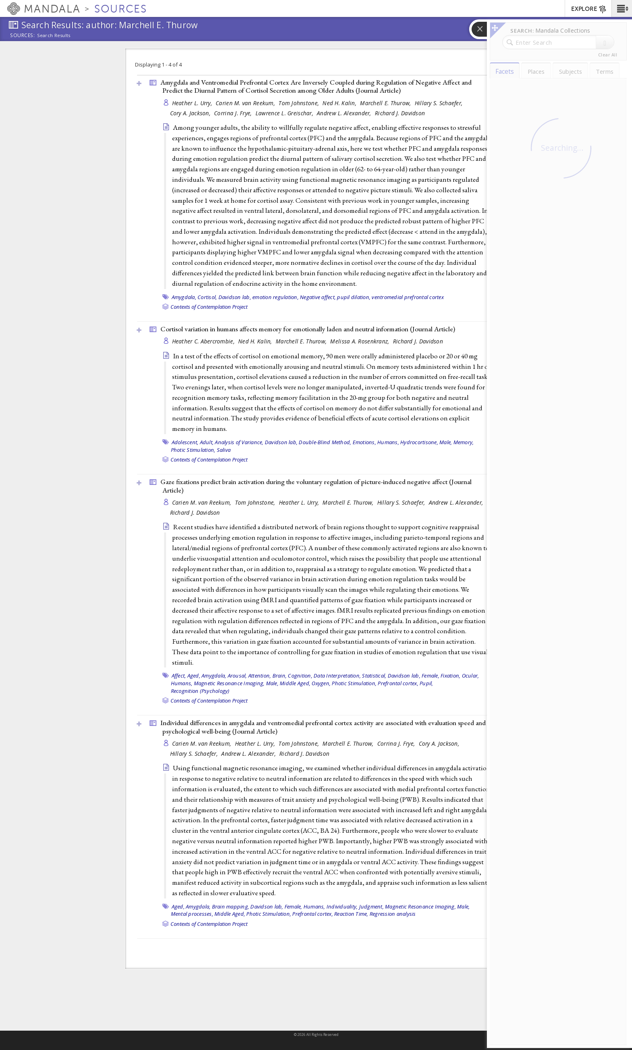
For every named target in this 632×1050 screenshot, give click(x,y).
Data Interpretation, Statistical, (350, 675)
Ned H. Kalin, (340, 103)
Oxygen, (321, 683)
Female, (430, 675)
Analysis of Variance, (239, 442)
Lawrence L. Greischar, (285, 113)
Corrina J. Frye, (234, 113)
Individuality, (342, 906)
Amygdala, (184, 297)
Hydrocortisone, (419, 442)
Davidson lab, (234, 297)
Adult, (207, 442)
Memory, (463, 442)
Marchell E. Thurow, (386, 103)
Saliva (224, 449)
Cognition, (300, 675)
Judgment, (371, 906)
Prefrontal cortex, (398, 683)
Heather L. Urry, (193, 103)
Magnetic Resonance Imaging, (229, 683)
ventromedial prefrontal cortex (408, 297)
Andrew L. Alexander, (345, 113)
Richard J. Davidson (400, 113)
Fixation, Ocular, (460, 675)
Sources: (22, 36)
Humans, (388, 442)
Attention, (259, 675)
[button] (621, 8)
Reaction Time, (351, 913)
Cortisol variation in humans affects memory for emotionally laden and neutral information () (307, 328)
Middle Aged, (295, 683)
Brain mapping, (230, 906)
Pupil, (426, 683)
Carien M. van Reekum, (246, 103)
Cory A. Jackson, (191, 113)
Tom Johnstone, (299, 103)
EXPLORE (589, 9)
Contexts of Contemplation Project (208, 306)
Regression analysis (393, 913)
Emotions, (364, 442)
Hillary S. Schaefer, (439, 103)
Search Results (54, 35)
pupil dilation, (353, 297)
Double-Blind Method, (325, 442)
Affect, (179, 675)
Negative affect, (318, 297)
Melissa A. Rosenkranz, (360, 341)
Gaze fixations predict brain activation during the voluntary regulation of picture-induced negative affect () (316, 486)
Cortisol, (207, 297)
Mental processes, (192, 913)
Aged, (193, 675)
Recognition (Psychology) (200, 690)
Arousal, (237, 675)
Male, (445, 442)
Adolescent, (185, 442)
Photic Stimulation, (193, 449)
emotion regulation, (275, 297)
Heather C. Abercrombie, (204, 341)
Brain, (279, 675)
